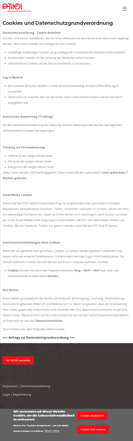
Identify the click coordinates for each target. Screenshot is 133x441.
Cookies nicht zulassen (93, 429)
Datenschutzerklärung (35, 386)
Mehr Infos (52, 431)
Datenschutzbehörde (48, 321)
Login (7, 394)
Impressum (10, 386)
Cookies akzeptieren (92, 416)
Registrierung (22, 394)
